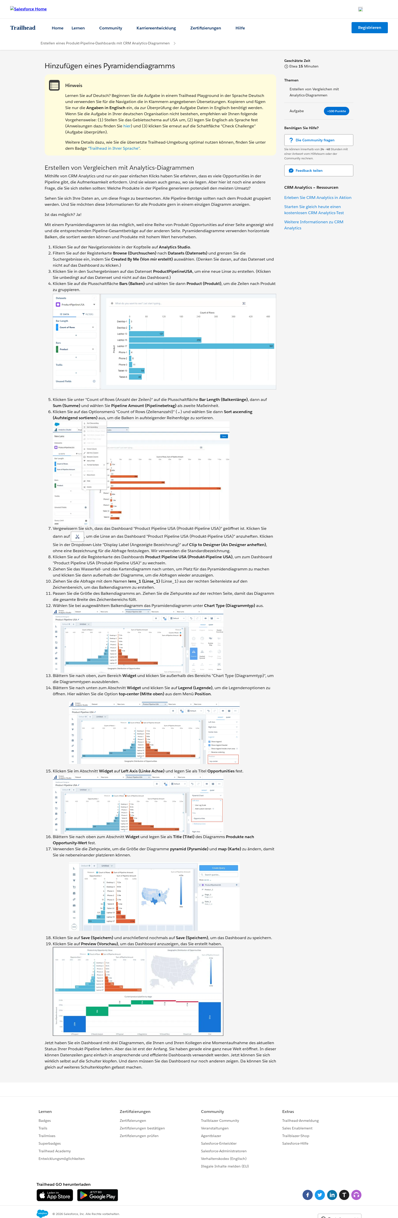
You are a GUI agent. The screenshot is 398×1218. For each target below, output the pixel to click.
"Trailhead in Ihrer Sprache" (114, 148)
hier (127, 126)
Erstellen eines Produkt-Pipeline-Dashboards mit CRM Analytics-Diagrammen (105, 43)
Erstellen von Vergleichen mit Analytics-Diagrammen (314, 92)
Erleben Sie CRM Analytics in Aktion (318, 197)
